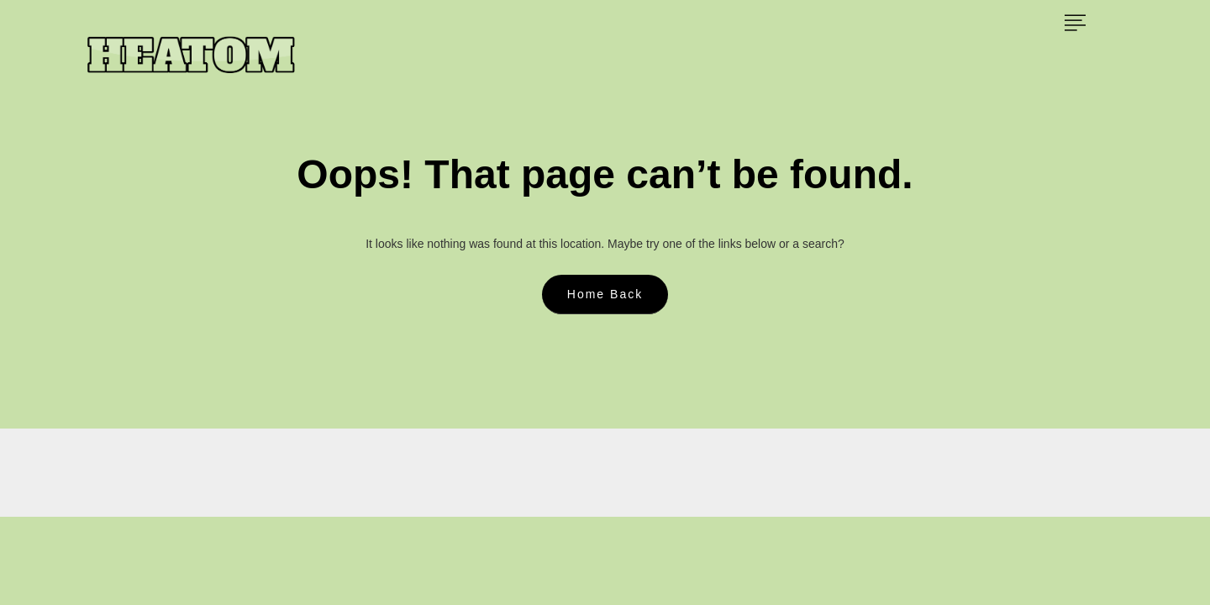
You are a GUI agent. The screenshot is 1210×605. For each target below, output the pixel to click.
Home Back (605, 294)
